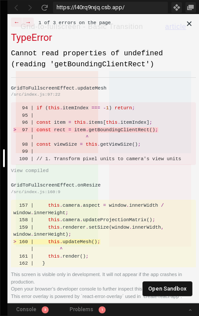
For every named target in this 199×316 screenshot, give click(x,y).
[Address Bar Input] (110, 7)
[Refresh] (44, 7)
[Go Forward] (30, 7)
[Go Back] (16, 7)
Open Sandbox (167, 288)
